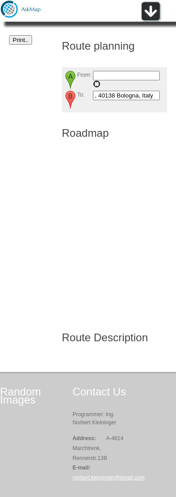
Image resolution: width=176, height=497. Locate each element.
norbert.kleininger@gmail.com (109, 477)
